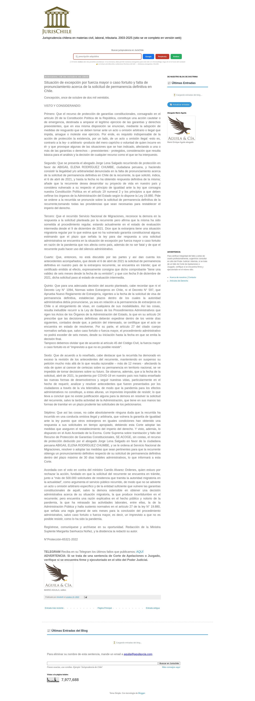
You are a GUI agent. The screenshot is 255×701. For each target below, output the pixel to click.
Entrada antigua (153, 608)
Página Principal (105, 608)
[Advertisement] (187, 197)
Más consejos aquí (171, 667)
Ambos (176, 56)
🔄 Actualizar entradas (179, 104)
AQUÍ (139, 551)
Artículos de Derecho (179, 281)
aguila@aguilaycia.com (138, 654)
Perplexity (162, 56)
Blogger (141, 693)
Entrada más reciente (54, 608)
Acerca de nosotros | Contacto (183, 277)
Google (148, 56)
